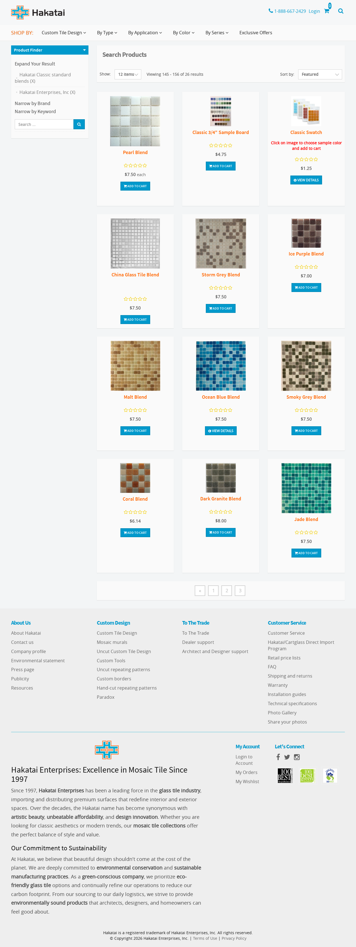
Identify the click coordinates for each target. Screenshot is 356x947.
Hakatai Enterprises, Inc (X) (47, 92)
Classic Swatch (306, 132)
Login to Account (244, 760)
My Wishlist (247, 781)
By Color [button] (185, 35)
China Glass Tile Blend (135, 274)
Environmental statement (38, 661)
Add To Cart (135, 186)
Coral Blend (135, 499)
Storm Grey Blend (221, 274)
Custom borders (114, 679)
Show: (105, 74)
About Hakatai (26, 633)
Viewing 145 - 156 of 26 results (175, 74)
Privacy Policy (234, 938)
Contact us (22, 642)
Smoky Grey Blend (306, 397)
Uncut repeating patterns (123, 669)
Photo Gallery (282, 713)
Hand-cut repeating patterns (127, 688)
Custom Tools (111, 661)
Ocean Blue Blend (221, 397)
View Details (306, 180)
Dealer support (198, 642)
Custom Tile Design (117, 633)
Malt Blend (135, 397)
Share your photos (287, 722)
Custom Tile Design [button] (65, 35)
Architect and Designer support (215, 651)
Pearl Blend (135, 152)
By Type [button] (108, 35)
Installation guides (287, 694)
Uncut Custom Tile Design (124, 651)
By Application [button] (146, 35)
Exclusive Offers (255, 33)
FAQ (272, 667)
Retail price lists (284, 658)
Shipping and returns (290, 676)
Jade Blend (306, 519)
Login (314, 11)
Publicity (20, 679)
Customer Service (286, 633)
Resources (22, 688)
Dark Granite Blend (220, 498)
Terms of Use (205, 938)
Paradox (105, 697)
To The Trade (195, 633)
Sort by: (287, 74)
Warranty (278, 685)
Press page (22, 669)
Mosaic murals (112, 642)
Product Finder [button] (28, 50)
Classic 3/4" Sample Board (220, 132)
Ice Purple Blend (306, 253)
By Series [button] (218, 35)
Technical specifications (292, 703)
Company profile (28, 651)
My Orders (247, 772)
